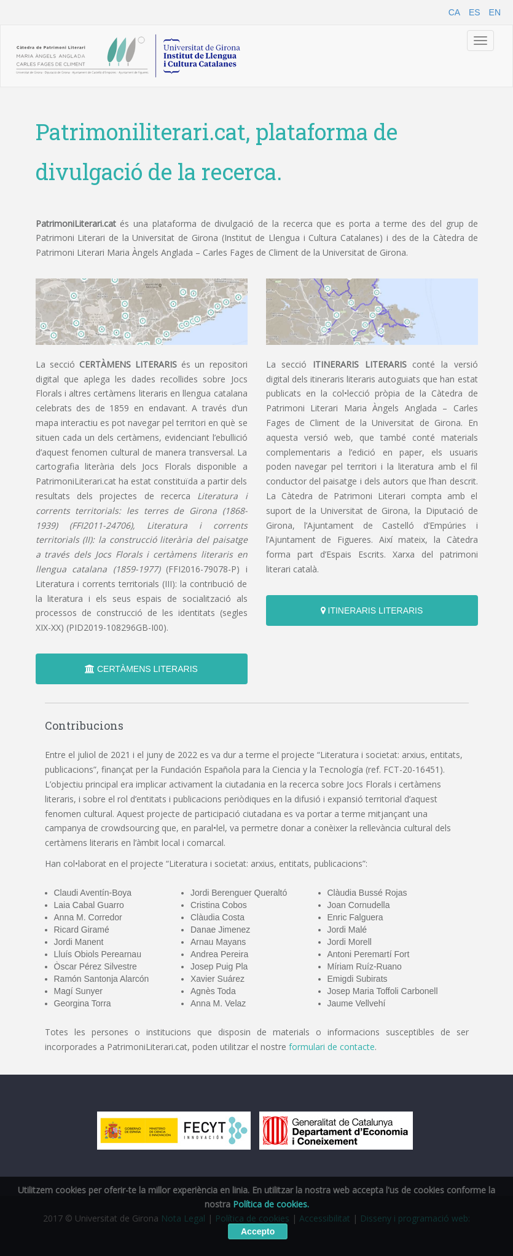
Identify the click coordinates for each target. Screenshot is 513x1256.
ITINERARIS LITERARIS (372, 610)
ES (474, 12)
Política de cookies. (271, 1204)
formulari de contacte (332, 1047)
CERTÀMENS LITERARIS (141, 669)
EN (495, 12)
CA (454, 12)
